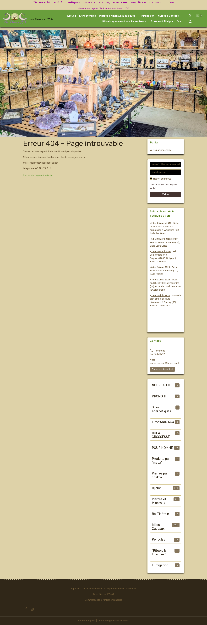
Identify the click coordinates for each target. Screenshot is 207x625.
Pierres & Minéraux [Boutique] (117, 16)
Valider (165, 194)
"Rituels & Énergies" (159, 553)
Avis (178, 21)
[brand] (20, 18)
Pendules (158, 540)
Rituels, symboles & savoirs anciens (123, 21)
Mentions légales (86, 621)
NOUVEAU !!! (161, 385)
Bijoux (156, 488)
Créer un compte (157, 185)
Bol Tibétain (160, 514)
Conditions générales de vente (113, 621)
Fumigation (147, 16)
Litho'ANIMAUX (163, 422)
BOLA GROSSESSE (161, 435)
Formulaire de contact (162, 369)
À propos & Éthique (161, 21)
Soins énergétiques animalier (161, 409)
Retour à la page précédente (38, 175)
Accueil (71, 16)
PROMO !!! (159, 397)
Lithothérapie (87, 16)
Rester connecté (162, 179)
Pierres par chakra (160, 475)
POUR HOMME (162, 448)
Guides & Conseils (168, 16)
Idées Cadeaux (158, 527)
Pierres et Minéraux (159, 501)
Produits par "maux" (161, 461)
